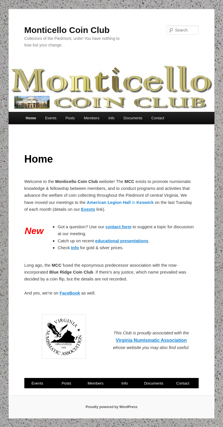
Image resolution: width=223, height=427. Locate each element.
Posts (70, 118)
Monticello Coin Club (67, 30)
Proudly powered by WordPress (111, 407)
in (121, 202)
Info (111, 118)
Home (31, 118)
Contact (157, 118)
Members (91, 118)
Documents (133, 118)
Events (50, 118)
